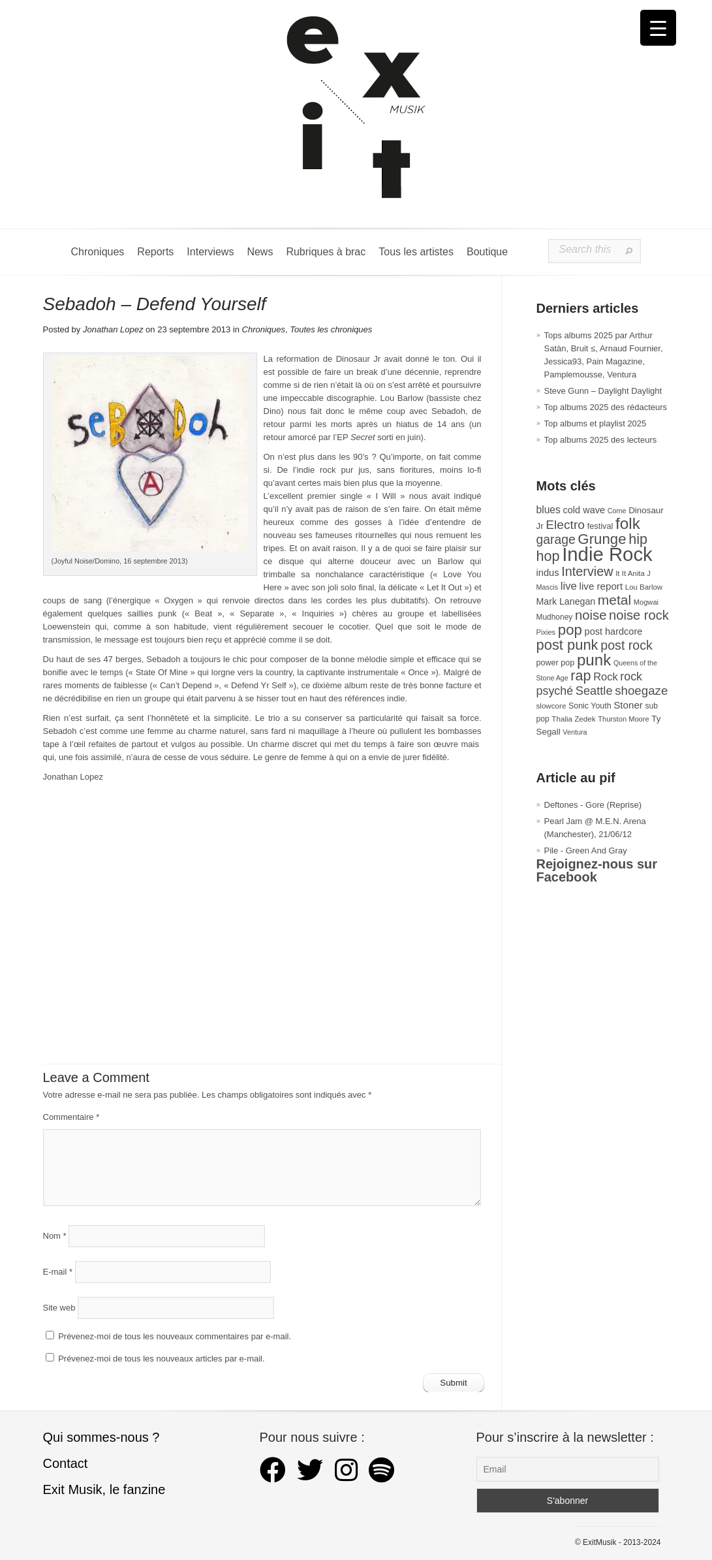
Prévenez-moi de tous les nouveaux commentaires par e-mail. (174, 1336)
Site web (59, 1308)
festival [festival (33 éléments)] (600, 526)
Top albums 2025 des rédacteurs (606, 407)
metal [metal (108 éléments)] (614, 599)
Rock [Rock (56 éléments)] (605, 676)
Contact (65, 1463)
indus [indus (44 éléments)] (547, 572)
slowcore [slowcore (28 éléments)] (551, 705)
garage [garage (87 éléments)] (556, 539)
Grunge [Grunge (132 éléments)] (602, 539)
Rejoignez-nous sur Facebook (597, 870)
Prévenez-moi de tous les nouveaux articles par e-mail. (161, 1358)
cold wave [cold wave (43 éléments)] (584, 510)
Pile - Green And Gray (585, 850)
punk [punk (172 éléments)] (594, 660)
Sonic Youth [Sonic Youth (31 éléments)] (589, 705)
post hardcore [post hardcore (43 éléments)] (614, 631)
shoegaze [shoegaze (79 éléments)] (641, 690)
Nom (55, 1236)
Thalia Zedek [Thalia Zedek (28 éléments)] (573, 718)
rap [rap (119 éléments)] (580, 675)
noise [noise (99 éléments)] (591, 615)
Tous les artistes (416, 251)
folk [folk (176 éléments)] (627, 523)
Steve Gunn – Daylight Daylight (603, 391)
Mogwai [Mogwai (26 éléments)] (646, 602)
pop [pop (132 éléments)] (570, 630)
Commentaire (71, 1117)
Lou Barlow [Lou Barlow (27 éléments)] (643, 587)
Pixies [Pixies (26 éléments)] (546, 632)
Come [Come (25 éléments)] (617, 511)
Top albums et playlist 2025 (595, 423)
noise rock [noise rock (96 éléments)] (639, 615)
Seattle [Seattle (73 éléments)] (594, 690)
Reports (155, 251)
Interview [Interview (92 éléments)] (587, 571)
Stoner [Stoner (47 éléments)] (628, 704)
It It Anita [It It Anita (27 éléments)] (630, 573)
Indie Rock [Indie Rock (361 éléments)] (607, 554)
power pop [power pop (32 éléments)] (555, 662)
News (260, 251)
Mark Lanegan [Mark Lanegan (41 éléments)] (566, 601)
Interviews (210, 251)
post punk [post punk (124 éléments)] (567, 645)
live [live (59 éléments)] (569, 586)
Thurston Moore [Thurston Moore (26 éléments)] (623, 719)
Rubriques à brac (325, 251)
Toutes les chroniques (331, 329)
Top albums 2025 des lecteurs (600, 440)
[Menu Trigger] (658, 28)
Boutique (487, 251)
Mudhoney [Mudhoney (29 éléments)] (554, 617)
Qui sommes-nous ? (101, 1437)
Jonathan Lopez (113, 329)
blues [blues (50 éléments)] (548, 509)
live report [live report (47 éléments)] (601, 586)
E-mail (58, 1272)
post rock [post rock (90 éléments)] (626, 645)
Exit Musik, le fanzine (104, 1489)
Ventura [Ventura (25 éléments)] (575, 732)
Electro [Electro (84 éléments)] (565, 525)
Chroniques (98, 251)
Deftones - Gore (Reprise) (593, 805)
